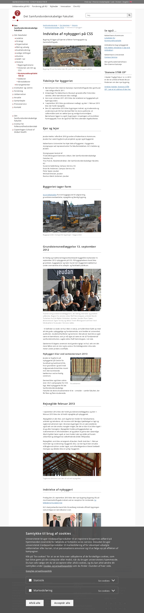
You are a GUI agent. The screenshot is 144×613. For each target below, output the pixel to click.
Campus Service (110, 57)
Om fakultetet (20, 35)
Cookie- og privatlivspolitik (58, 565)
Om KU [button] (76, 6)
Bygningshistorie (25, 65)
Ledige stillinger (23, 53)
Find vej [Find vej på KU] (88, 2)
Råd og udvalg (22, 47)
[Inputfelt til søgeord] (106, 15)
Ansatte (17, 97)
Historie (19, 62)
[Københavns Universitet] (17, 15)
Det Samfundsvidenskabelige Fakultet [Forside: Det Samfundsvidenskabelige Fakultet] (26, 28)
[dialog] (72, 570)
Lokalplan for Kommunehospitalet (112, 39)
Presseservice (20, 104)
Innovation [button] (66, 6)
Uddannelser (20, 94)
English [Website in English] (126, 2)
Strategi (19, 41)
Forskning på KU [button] (40, 6)
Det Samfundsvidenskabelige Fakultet (25, 118)
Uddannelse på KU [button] (20, 6)
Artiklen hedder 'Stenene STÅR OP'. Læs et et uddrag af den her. (117, 87)
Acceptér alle (62, 602)
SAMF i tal (20, 59)
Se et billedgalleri (50, 195)
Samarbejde (19, 100)
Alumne (19, 56)
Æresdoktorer (24, 81)
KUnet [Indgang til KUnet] (118, 2)
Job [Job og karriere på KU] (113, 2)
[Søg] (129, 15)
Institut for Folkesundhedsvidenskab (25, 125)
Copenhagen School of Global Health (24, 130)
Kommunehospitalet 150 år (27, 74)
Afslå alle (34, 602)
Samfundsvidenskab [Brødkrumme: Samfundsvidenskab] (50, 25)
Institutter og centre (23, 88)
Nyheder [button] (54, 6)
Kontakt (17, 107)
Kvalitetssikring (23, 50)
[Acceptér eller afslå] (31, 580)
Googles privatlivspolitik (39, 571)
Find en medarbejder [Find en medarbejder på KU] (101, 2)
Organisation (22, 44)
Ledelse (19, 38)
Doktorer (22, 78)
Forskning (18, 91)
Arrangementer (23, 84)
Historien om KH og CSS (27, 69)
